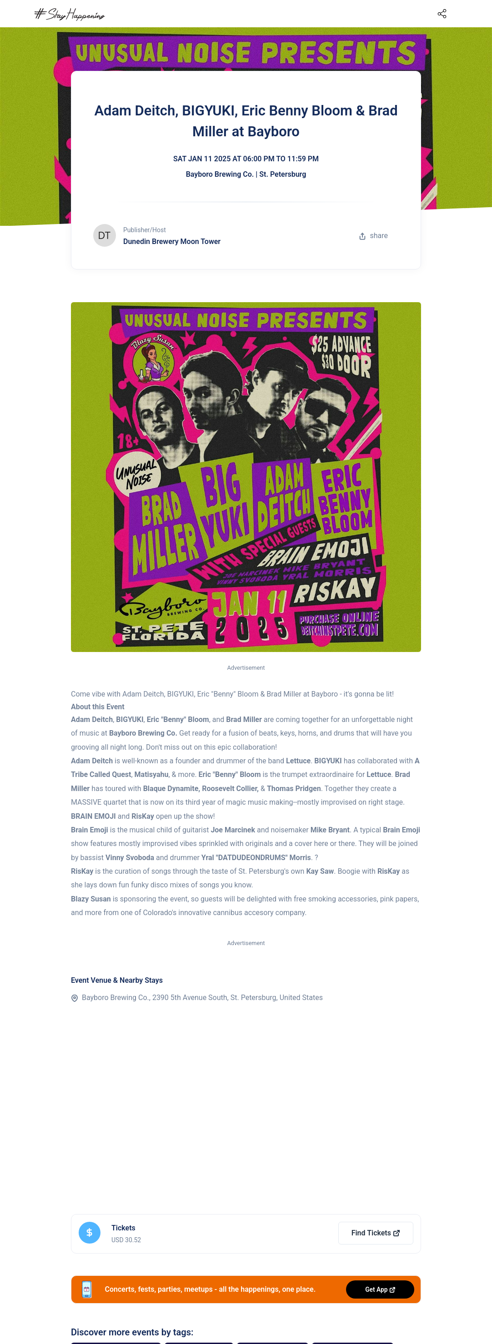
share (373, 235)
